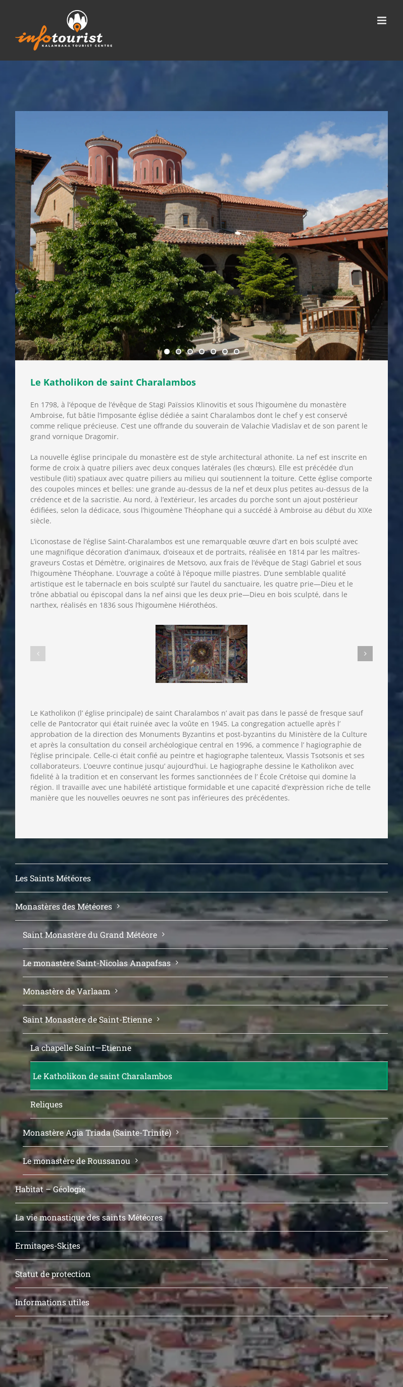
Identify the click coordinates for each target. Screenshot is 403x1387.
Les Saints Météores (53, 878)
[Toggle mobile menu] (382, 20)
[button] (37, 653)
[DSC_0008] (201, 654)
